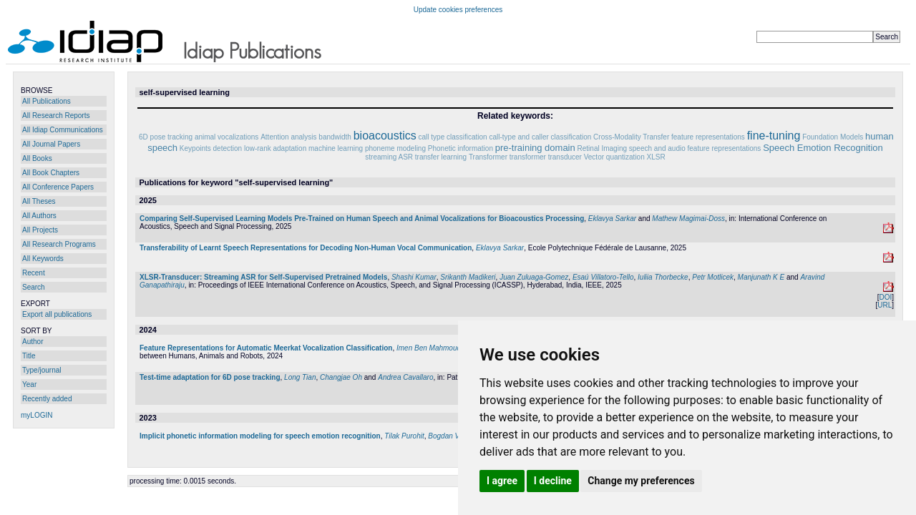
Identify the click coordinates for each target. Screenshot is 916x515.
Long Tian (300, 377)
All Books (37, 158)
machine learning (335, 148)
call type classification (453, 137)
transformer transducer (546, 157)
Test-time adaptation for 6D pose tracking (210, 377)
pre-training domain (535, 147)
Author (32, 341)
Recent (33, 273)
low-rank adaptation (275, 148)
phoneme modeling (395, 148)
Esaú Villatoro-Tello (603, 277)
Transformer (488, 157)
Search (33, 287)
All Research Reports (55, 115)
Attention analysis (288, 137)
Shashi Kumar (414, 277)
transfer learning (441, 157)
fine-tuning (774, 135)
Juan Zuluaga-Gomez (534, 277)
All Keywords (43, 259)
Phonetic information (460, 148)
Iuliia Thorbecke (663, 277)
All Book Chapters (50, 173)
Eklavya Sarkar (612, 218)
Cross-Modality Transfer (631, 137)
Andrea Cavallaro (405, 377)
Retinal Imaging (602, 148)
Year (29, 384)
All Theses (39, 201)
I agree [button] (502, 480)
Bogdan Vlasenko (456, 436)
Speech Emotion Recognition (823, 147)
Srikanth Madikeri (467, 277)
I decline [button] (553, 480)
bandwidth (334, 137)
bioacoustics (385, 135)
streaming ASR (389, 157)
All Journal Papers (51, 144)
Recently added (47, 399)
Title (29, 356)
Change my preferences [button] (641, 480)
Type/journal (41, 370)
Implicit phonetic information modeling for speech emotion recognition (260, 436)
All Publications (46, 101)
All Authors (39, 216)
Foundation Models (832, 137)
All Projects (40, 230)
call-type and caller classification (540, 137)
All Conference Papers (58, 187)
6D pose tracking (166, 137)
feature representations (708, 137)
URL (884, 305)
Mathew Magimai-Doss (688, 218)
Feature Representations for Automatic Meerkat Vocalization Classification (266, 348)
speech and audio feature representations (695, 148)
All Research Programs (59, 244)
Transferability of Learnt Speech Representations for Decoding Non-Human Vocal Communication (306, 248)
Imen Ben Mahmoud (428, 348)
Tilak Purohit (404, 436)
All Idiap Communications (62, 130)
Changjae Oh (341, 377)
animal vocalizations (227, 137)
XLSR (656, 157)
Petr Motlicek (713, 277)
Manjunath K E (761, 277)
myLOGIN (36, 415)
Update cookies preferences (458, 10)
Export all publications (57, 314)
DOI (885, 297)
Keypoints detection (211, 148)
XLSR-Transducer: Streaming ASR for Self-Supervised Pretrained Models (263, 277)
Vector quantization (614, 157)
